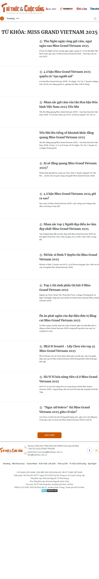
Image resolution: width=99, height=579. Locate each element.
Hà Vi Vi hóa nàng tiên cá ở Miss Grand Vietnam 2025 (68, 379)
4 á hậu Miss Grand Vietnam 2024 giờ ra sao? (67, 196)
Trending (11, 18)
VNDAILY (66, 8)
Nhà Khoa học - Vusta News (24, 463)
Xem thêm (17, 18)
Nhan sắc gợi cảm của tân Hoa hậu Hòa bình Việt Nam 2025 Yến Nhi (68, 104)
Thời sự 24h (62, 463)
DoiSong (81, 8)
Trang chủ (2, 19)
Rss (96, 450)
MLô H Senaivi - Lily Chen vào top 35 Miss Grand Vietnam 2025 (67, 349)
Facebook (89, 450)
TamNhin (94, 8)
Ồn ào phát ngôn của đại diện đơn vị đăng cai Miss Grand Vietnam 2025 (67, 318)
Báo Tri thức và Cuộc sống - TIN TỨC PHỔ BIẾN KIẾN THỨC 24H (22, 8)
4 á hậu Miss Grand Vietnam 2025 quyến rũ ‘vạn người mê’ (65, 74)
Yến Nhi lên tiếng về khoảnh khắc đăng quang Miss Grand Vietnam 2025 (66, 135)
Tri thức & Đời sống (77, 463)
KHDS (51, 8)
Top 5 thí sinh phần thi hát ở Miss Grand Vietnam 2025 (65, 288)
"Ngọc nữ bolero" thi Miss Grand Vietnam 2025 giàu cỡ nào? (64, 410)
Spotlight (92, 463)
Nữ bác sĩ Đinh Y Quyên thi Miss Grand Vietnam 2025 (68, 257)
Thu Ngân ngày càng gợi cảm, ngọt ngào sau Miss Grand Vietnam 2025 (65, 43)
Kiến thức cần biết (47, 463)
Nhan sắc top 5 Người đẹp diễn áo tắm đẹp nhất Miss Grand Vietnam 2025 (67, 226)
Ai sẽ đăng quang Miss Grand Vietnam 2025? (68, 165)
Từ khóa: (49, 32)
